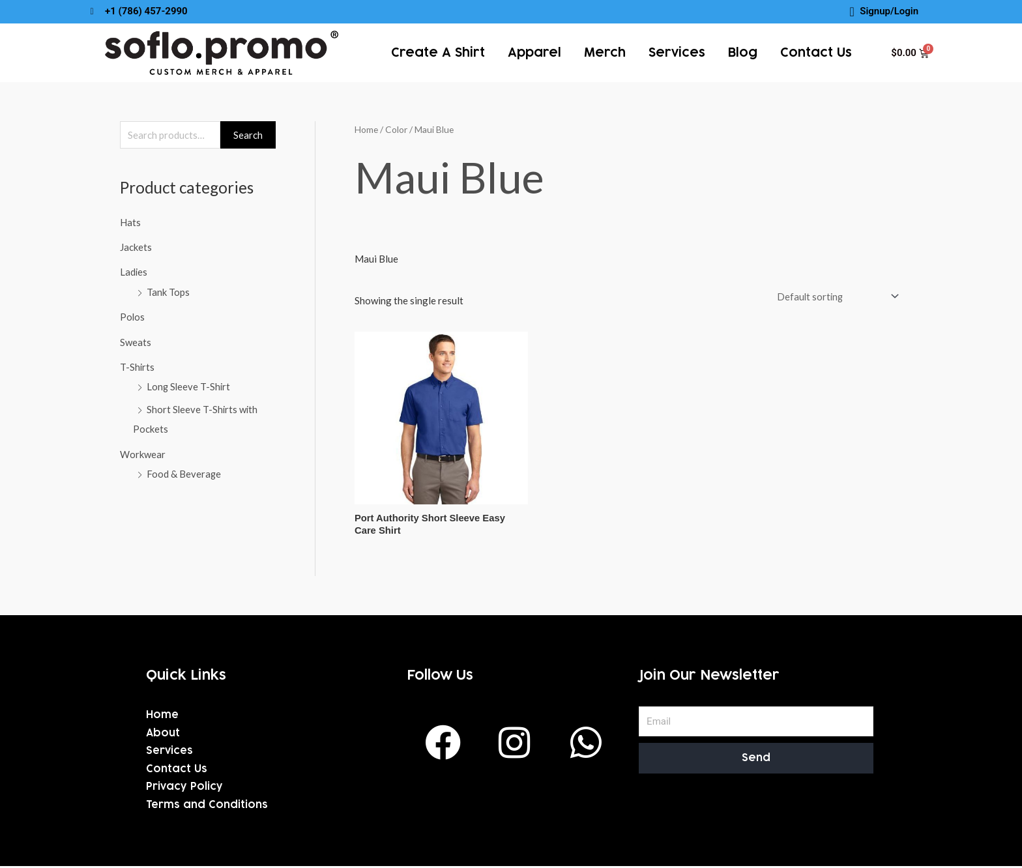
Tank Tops (168, 291)
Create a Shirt (438, 53)
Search (248, 135)
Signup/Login (889, 11)
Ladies (134, 272)
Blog (742, 53)
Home (366, 129)
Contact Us (816, 53)
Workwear (143, 450)
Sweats (135, 340)
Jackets (136, 247)
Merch (605, 53)
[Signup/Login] (851, 11)
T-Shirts (137, 365)
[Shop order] (833, 296)
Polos (132, 315)
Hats (130, 222)
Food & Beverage (184, 470)
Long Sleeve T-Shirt (189, 384)
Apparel (534, 53)
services (677, 53)
